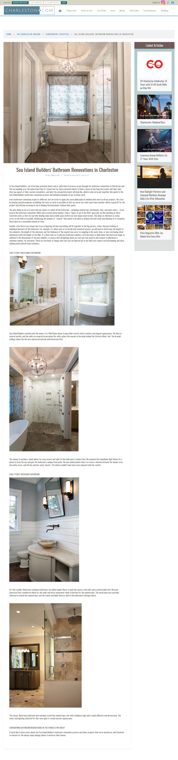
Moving (122, 10)
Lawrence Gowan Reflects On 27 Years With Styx (153, 157)
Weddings (164, 10)
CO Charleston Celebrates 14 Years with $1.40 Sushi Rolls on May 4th (153, 84)
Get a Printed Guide (52, 3)
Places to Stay (86, 10)
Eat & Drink (101, 10)
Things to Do (71, 10)
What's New (134, 10)
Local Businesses (36, 3)
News (64, 3)
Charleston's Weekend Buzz (152, 122)
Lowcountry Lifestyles (57, 34)
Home (8, 34)
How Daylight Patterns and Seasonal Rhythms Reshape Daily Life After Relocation (153, 195)
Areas (113, 10)
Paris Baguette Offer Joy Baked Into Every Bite (151, 234)
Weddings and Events (20, 3)
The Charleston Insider (28, 34)
